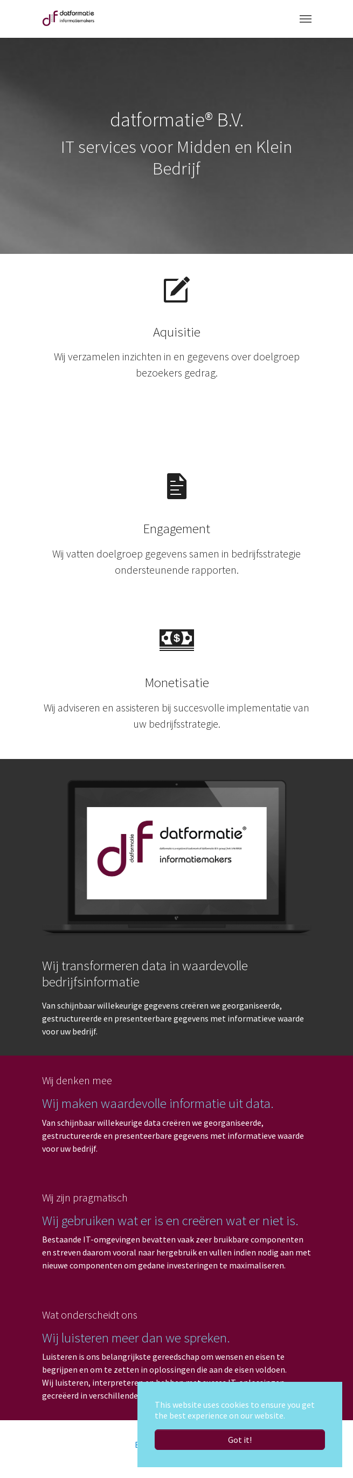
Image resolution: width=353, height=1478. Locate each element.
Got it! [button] (240, 1439)
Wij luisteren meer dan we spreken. (136, 1337)
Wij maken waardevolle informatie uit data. (158, 1103)
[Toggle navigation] (306, 19)
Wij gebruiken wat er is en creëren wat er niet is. (170, 1220)
